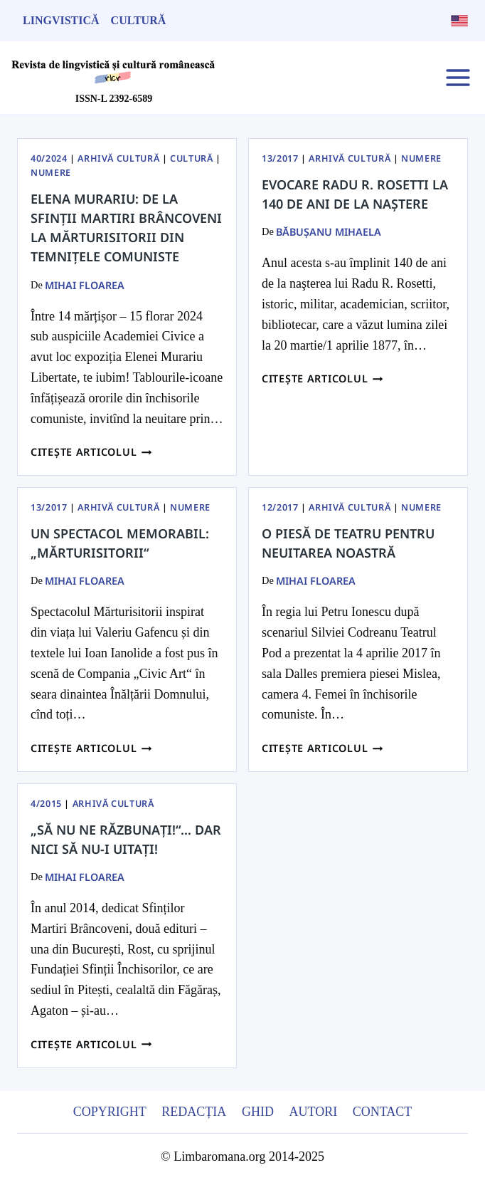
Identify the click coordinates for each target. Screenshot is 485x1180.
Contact (382, 1112)
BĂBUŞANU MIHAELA (328, 232)
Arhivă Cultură (118, 158)
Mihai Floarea (84, 285)
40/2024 (49, 158)
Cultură (138, 20)
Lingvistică (61, 20)
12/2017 (280, 507)
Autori (313, 1112)
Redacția (193, 1112)
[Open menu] (457, 77)
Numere (51, 173)
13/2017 (280, 158)
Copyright (109, 1112)
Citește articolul (91, 452)
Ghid (258, 1112)
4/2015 (46, 804)
